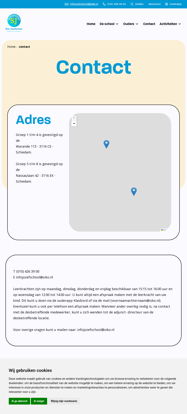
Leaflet (165, 230)
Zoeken (137, 4)
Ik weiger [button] (39, 401)
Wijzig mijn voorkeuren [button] (64, 401)
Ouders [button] (131, 24)
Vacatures (154, 4)
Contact (149, 24)
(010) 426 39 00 (114, 4)
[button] (134, 191)
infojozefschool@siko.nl (81, 4)
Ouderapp (173, 4)
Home (91, 24)
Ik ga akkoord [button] (19, 401)
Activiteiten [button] (171, 24)
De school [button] (109, 24)
